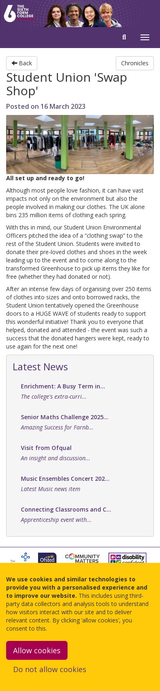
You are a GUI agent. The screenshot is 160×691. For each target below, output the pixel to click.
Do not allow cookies (49, 669)
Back (21, 63)
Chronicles (135, 63)
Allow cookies (37, 650)
